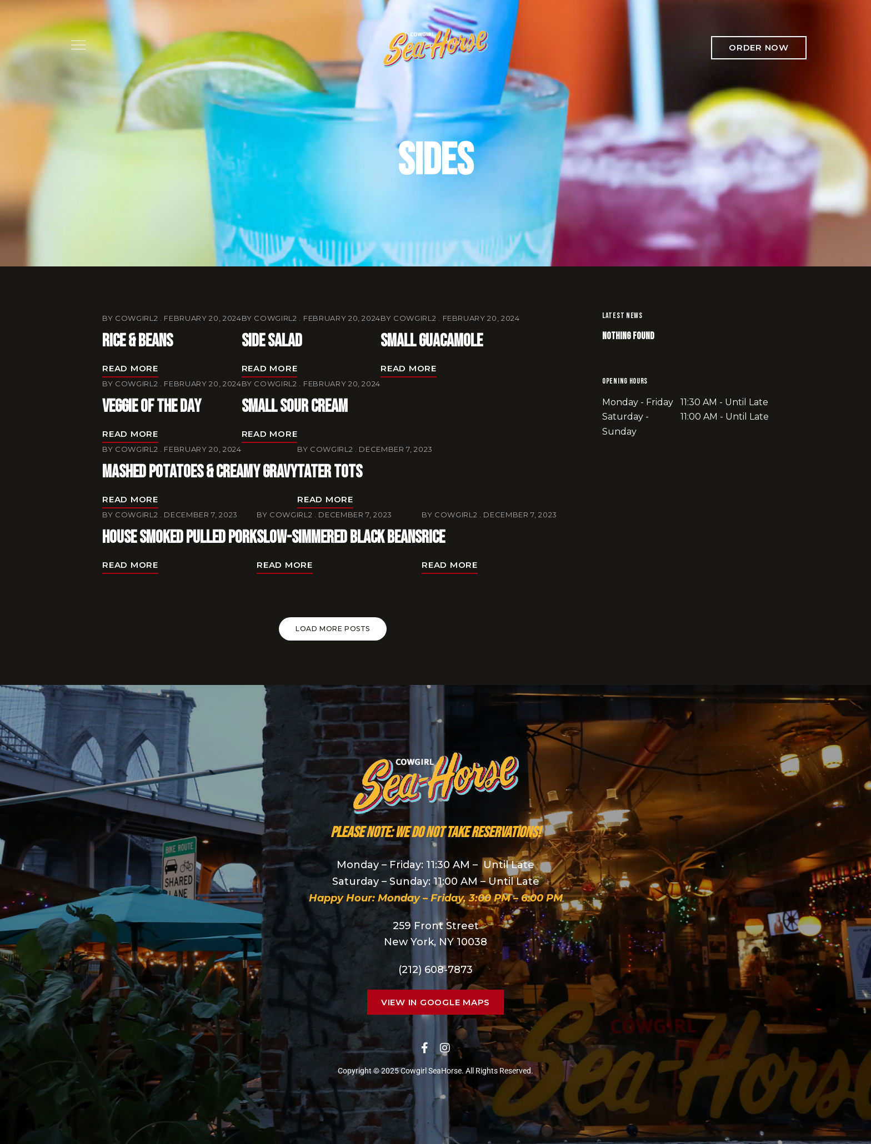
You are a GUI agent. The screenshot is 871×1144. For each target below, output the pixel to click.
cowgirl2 (136, 318)
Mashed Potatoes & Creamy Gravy (199, 472)
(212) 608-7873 (435, 970)
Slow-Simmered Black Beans (339, 537)
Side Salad (272, 341)
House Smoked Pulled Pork (179, 537)
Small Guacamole (432, 341)
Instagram (445, 1048)
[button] (759, 47)
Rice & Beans (137, 341)
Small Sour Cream (295, 406)
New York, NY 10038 (435, 942)
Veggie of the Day (151, 406)
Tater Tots (329, 472)
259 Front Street (436, 926)
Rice (433, 537)
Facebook (424, 1048)
